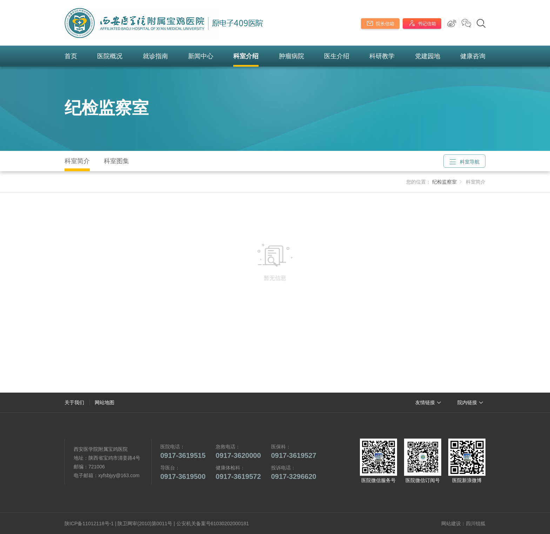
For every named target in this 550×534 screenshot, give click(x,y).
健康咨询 (472, 56)
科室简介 (77, 161)
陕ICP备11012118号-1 (89, 523)
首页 (71, 56)
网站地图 (104, 402)
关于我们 (74, 402)
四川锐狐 (475, 523)
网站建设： (453, 523)
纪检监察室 (107, 108)
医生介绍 (336, 56)
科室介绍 (246, 56)
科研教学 (382, 56)
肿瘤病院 (291, 56)
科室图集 (116, 161)
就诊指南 (155, 56)
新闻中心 (200, 56)
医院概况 (109, 56)
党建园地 (427, 56)
